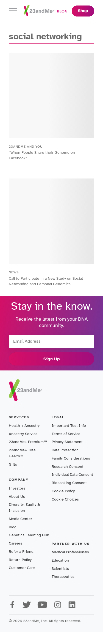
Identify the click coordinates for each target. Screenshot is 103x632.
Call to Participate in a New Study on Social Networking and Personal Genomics (46, 281)
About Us (17, 496)
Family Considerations (71, 458)
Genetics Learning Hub (29, 535)
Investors (17, 488)
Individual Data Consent (72, 474)
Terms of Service (66, 434)
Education (60, 560)
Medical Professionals (70, 552)
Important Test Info (69, 425)
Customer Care (22, 567)
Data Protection (65, 450)
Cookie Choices (65, 499)
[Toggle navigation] (13, 11)
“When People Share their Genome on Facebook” (42, 155)
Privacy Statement (67, 441)
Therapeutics (63, 576)
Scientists (60, 568)
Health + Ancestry (24, 425)
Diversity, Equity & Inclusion (24, 507)
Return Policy (20, 559)
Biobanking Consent (69, 482)
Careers (15, 543)
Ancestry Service (23, 434)
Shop (83, 10)
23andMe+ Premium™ (28, 441)
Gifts (13, 464)
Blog (12, 527)
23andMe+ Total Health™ (22, 453)
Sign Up (51, 359)
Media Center (20, 518)
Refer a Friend (21, 551)
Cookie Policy (63, 491)
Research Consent (67, 466)
